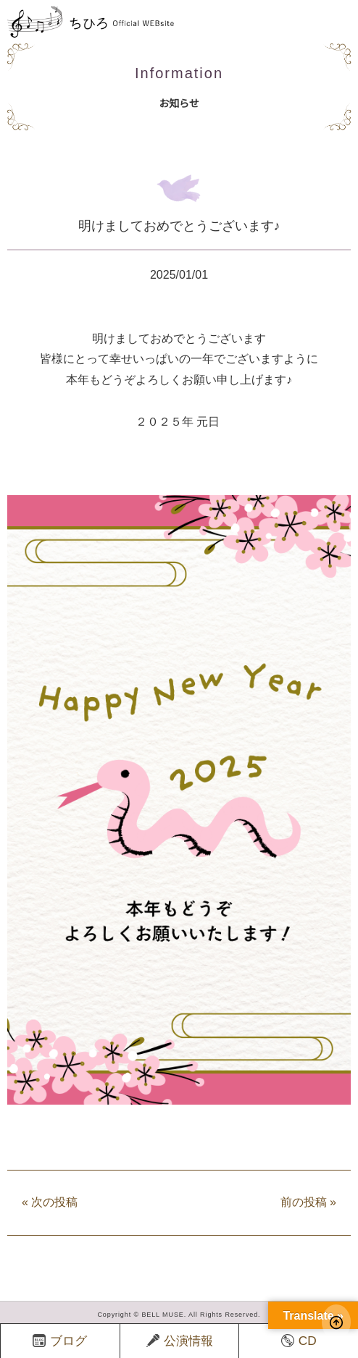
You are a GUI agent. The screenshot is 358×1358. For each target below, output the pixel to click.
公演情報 (179, 1340)
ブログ (60, 1340)
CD (299, 1340)
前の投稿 (308, 1202)
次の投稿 (50, 1202)
